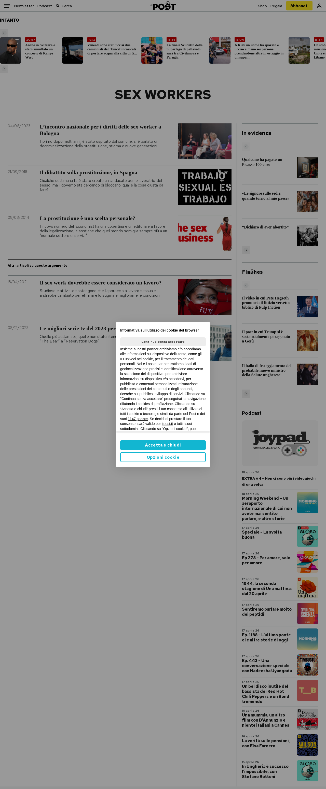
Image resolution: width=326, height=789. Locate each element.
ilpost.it (167, 424)
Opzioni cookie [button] (163, 457)
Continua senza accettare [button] (163, 342)
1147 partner (138, 419)
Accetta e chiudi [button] (163, 445)
